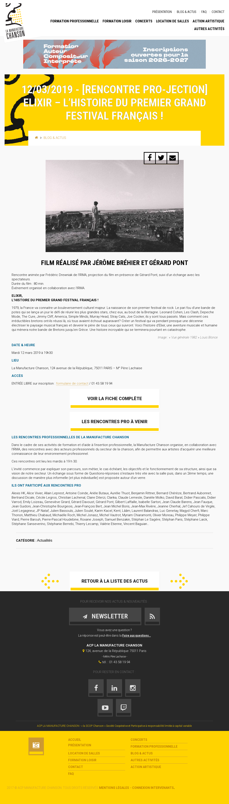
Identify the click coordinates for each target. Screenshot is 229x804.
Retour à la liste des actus (115, 581)
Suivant (179, 581)
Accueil (74, 739)
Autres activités (209, 29)
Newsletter (105, 616)
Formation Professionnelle (74, 21)
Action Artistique (208, 21)
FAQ (204, 12)
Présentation (162, 12)
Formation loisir (117, 21)
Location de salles (172, 21)
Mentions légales (114, 788)
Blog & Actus (186, 12)
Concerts (143, 21)
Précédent (50, 581)
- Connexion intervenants (152, 788)
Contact (218, 12)
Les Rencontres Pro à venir (114, 421)
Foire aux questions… (136, 635)
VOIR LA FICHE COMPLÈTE (114, 398)
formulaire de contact (72, 383)
